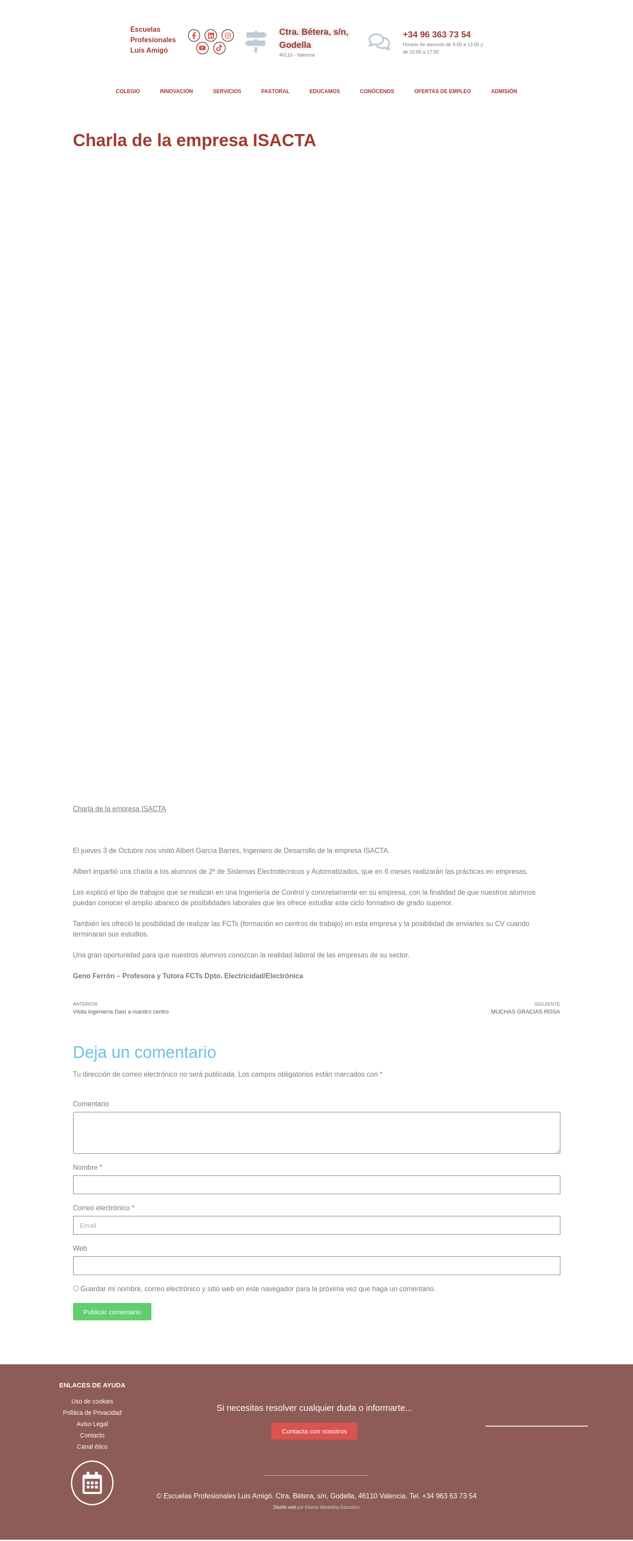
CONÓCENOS (377, 91)
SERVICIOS (227, 91)
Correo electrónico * (103, 1208)
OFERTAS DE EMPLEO (442, 91)
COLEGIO (128, 91)
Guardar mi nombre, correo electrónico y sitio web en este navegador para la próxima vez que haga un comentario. (257, 1289)
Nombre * (88, 1167)
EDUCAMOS (325, 91)
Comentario (91, 1104)
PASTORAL (275, 91)
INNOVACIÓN (176, 91)
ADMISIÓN (504, 91)
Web (80, 1248)
